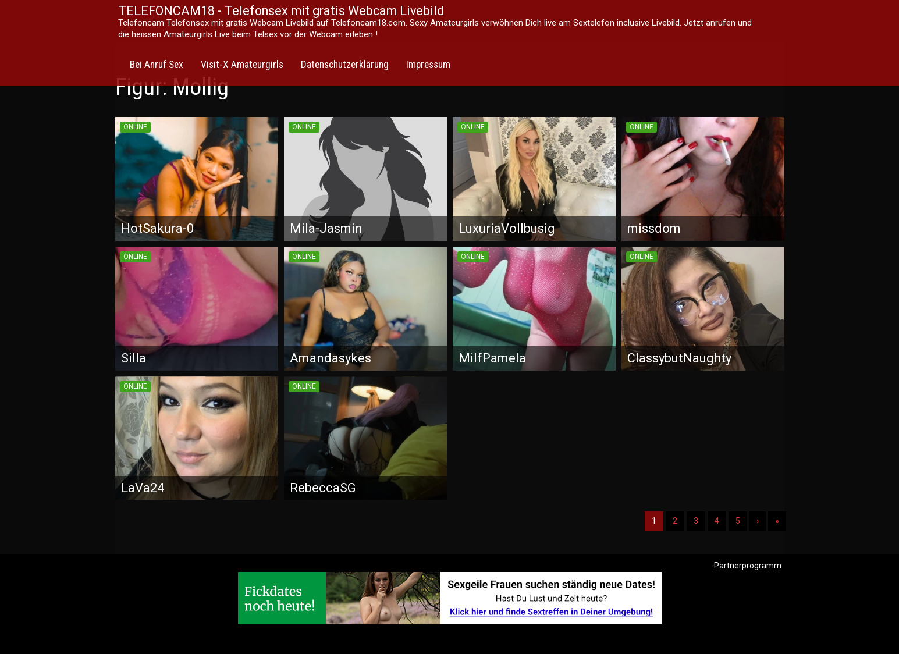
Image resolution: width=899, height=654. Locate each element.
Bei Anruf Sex (156, 64)
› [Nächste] (757, 520)
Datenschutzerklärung (345, 64)
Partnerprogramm (747, 565)
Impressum (428, 64)
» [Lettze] (777, 520)
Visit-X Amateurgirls (242, 64)
